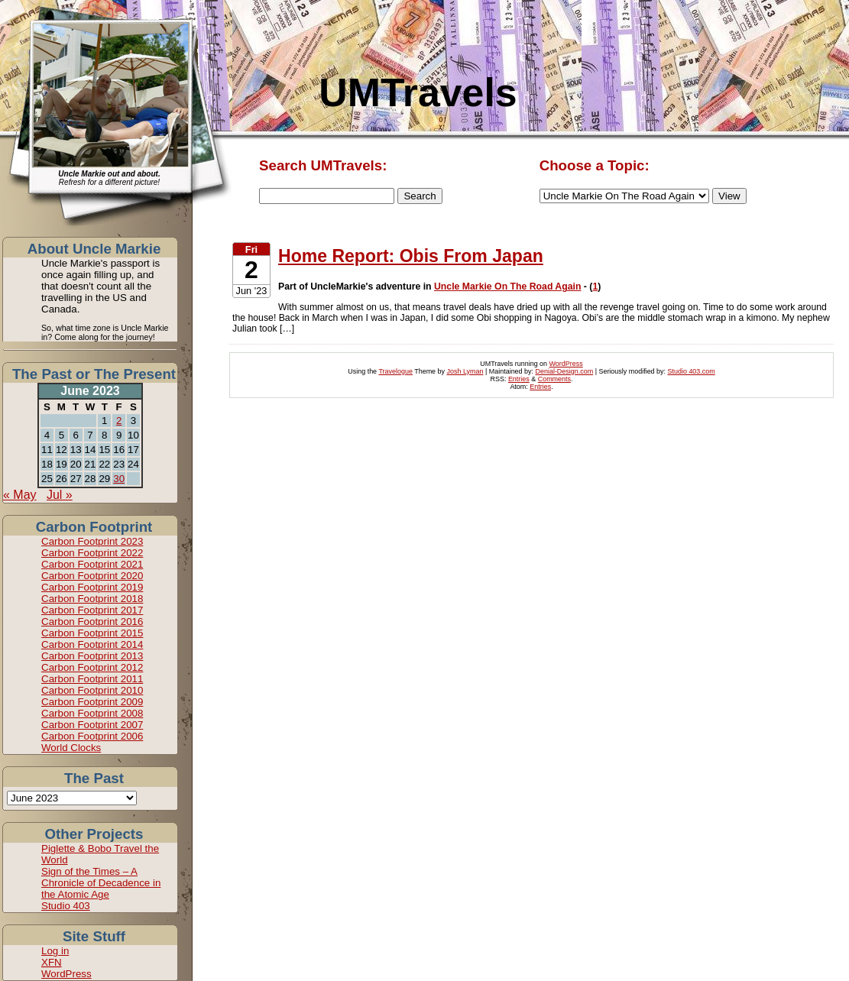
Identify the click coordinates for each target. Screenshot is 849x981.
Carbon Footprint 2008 (92, 713)
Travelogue (395, 371)
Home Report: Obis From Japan (410, 256)
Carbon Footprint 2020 (92, 575)
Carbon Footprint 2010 (92, 690)
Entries (519, 379)
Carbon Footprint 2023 (92, 541)
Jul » (60, 494)
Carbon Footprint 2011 (92, 679)
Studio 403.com (691, 371)
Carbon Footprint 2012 (92, 667)
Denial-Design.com (565, 371)
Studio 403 (65, 905)
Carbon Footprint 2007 (92, 724)
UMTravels (418, 92)
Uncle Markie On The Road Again (507, 286)
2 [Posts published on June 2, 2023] (119, 420)
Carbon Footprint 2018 (92, 598)
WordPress (66, 973)
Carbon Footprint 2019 (92, 587)
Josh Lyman (465, 371)
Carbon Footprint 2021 (92, 564)
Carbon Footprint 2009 (92, 701)
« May (20, 494)
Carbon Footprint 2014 (92, 644)
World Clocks (71, 747)
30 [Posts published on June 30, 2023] (119, 478)
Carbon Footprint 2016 (92, 621)
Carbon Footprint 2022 (92, 552)
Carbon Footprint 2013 (92, 656)
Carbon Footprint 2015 (92, 633)
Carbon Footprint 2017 (92, 610)
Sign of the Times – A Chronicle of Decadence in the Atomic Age (100, 883)
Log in (55, 951)
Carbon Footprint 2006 (92, 736)
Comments (554, 379)
